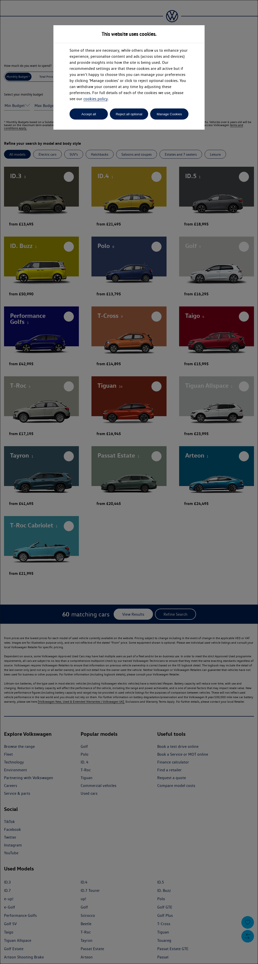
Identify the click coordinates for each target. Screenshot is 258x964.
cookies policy (95, 98)
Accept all (88, 114)
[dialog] (129, 482)
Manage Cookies (169, 114)
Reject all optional (129, 114)
